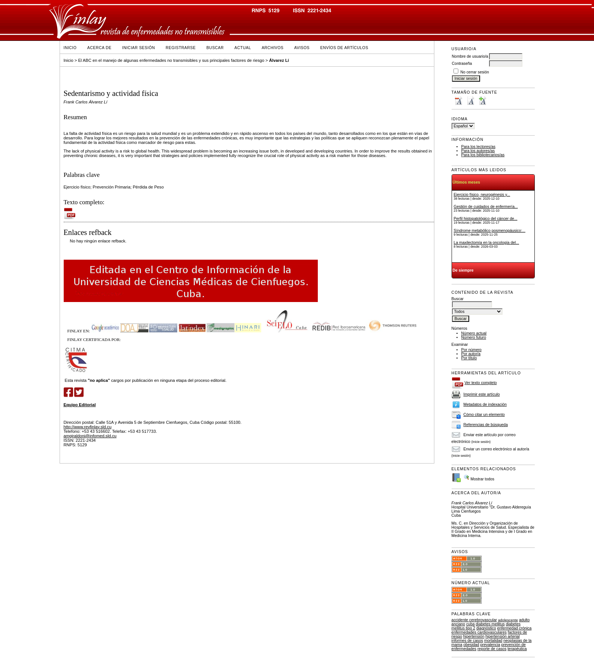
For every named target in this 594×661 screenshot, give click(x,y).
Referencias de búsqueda (486, 425)
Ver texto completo (481, 383)
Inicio (70, 48)
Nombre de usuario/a (470, 56)
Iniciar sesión (138, 48)
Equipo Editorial (80, 404)
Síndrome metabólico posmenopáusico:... (489, 231)
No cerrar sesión (475, 72)
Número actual (474, 333)
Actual (243, 48)
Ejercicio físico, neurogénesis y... (482, 195)
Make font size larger (482, 100)
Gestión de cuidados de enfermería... (486, 207)
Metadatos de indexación (485, 404)
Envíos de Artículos (344, 48)
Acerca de (99, 48)
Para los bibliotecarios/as (483, 155)
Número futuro (473, 337)
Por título (469, 358)
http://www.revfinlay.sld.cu (88, 427)
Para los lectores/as (478, 147)
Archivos (272, 48)
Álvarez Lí (279, 60)
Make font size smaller (458, 100)
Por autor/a (470, 354)
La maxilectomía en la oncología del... (486, 243)
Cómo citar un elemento (484, 415)
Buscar (215, 48)
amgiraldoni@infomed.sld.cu (90, 436)
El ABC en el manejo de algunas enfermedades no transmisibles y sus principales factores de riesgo (171, 60)
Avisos (302, 48)
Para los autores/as (478, 151)
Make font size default (470, 100)
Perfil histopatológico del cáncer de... (486, 219)
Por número (471, 350)
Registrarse (181, 48)
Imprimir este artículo (482, 394)
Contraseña (462, 63)
